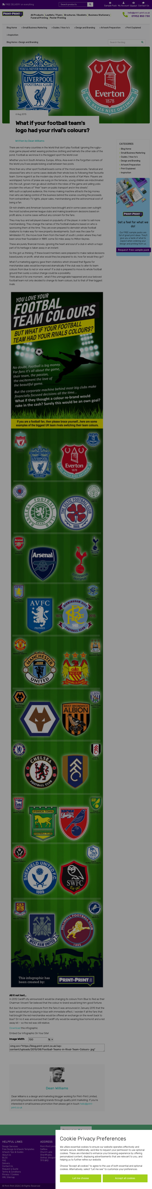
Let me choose (80, 1178)
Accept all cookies (125, 1178)
